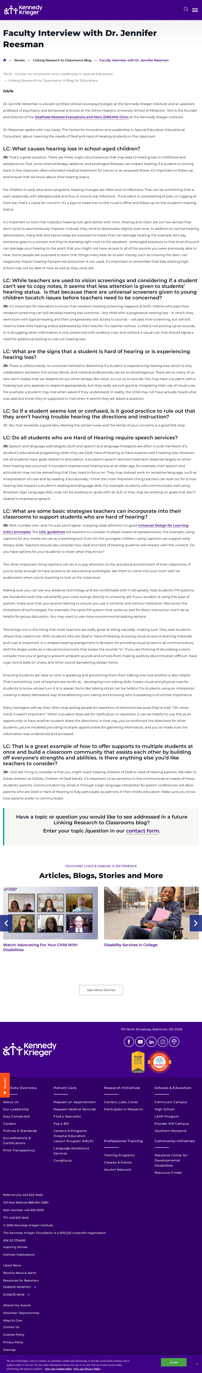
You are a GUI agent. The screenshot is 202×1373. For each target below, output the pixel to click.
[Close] (197, 1363)
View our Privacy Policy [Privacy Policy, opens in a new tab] (87, 1368)
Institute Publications (19, 1254)
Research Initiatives (122, 1088)
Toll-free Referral (25, 1202)
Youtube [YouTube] (140, 1042)
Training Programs (119, 1155)
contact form (142, 831)
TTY (16, 1217)
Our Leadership (16, 1109)
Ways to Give (12, 1320)
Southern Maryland (170, 1131)
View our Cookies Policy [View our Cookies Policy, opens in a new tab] (58, 1368)
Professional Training (123, 1141)
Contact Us (11, 1327)
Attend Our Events (17, 1305)
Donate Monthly (17, 1287)
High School (165, 1109)
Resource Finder (168, 1173)
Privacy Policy (13, 1342)
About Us (11, 1102)
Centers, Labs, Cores (121, 1102)
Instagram (163, 1042)
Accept (174, 1362)
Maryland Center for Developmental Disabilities (171, 1160)
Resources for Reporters (21, 1280)
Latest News (12, 1265)
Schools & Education (173, 1088)
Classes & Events (118, 1162)
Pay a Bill (61, 1124)
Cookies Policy (13, 1334)
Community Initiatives (175, 1141)
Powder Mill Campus (172, 1124)
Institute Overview (20, 1088)
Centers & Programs (70, 1131)
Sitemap (9, 1350)
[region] (101, 1364)
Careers (9, 1124)
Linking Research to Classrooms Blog (62, 60)
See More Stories (101, 990)
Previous (6, 923)
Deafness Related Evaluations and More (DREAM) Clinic (82, 117)
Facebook (129, 1042)
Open (195, 11)
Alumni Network (117, 1169)
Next (196, 923)
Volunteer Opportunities (21, 1313)
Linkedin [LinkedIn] (151, 1042)
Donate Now (14, 1294)
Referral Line (23, 1195)
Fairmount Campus (171, 1102)
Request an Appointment (75, 1102)
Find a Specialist (67, 1116)
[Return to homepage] (23, 10)
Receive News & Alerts (19, 1273)
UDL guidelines (52, 532)
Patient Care (65, 1088)
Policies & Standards (20, 1131)
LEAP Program (167, 1116)
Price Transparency (19, 1150)
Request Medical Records (75, 1109)
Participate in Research (123, 1109)
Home (4, 60)
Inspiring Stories (15, 1247)
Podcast (174, 1042)
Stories (19, 60)
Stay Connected (16, 1116)
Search (186, 9)
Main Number (23, 1210)
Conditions (63, 1160)
